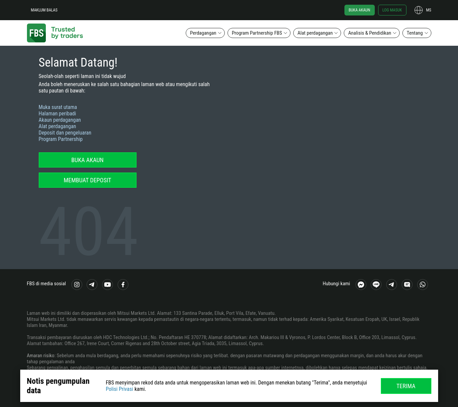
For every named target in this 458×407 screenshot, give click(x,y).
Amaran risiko (41, 356)
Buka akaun (359, 10)
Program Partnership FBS (257, 33)
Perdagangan (203, 33)
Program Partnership (61, 139)
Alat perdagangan (315, 33)
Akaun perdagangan (60, 120)
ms (428, 10)
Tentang (415, 33)
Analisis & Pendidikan (369, 33)
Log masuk (392, 10)
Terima (406, 386)
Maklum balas (44, 10)
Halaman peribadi (57, 113)
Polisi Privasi (119, 389)
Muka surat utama (58, 107)
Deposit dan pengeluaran (65, 133)
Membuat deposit (87, 180)
